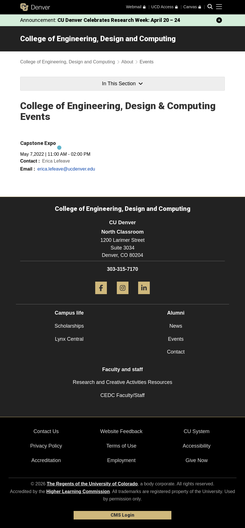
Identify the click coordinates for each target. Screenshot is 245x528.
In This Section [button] (122, 83)
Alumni (175, 313)
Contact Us (46, 431)
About (127, 61)
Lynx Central (69, 339)
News (175, 326)
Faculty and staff (122, 369)
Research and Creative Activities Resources (122, 382)
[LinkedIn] (144, 296)
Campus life (69, 313)
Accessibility (197, 446)
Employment (121, 460)
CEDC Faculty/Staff (122, 395)
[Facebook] (101, 296)
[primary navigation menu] (219, 7)
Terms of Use (121, 446)
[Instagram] (123, 296)
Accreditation (46, 460)
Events (176, 339)
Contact (175, 352)
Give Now (197, 460)
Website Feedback (121, 431)
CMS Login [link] (122, 515)
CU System (196, 431)
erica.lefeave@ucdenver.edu (66, 169)
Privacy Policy (46, 446)
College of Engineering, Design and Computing (98, 38)
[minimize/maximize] (219, 20)
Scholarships (69, 326)
